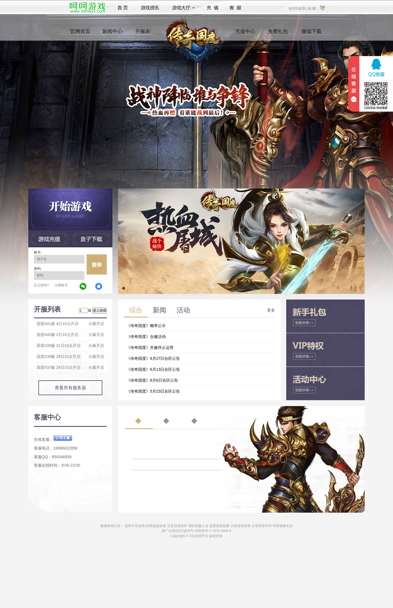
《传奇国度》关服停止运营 (150, 347)
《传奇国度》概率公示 (146, 325)
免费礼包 (278, 34)
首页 (123, 7)
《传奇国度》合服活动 (146, 336)
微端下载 (311, 34)
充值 (212, 7)
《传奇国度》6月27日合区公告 (153, 358)
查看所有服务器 (70, 387)
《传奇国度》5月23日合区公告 (153, 391)
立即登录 (97, 264)
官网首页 (80, 34)
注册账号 (61, 285)
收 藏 (311, 8)
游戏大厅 (182, 7)
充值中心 (245, 34)
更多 (271, 310)
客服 (236, 7)
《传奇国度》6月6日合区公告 (152, 380)
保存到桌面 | (298, 8)
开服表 (143, 34)
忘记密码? (41, 285)
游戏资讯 (150, 7)
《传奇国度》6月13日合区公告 (153, 369)
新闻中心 (112, 34)
